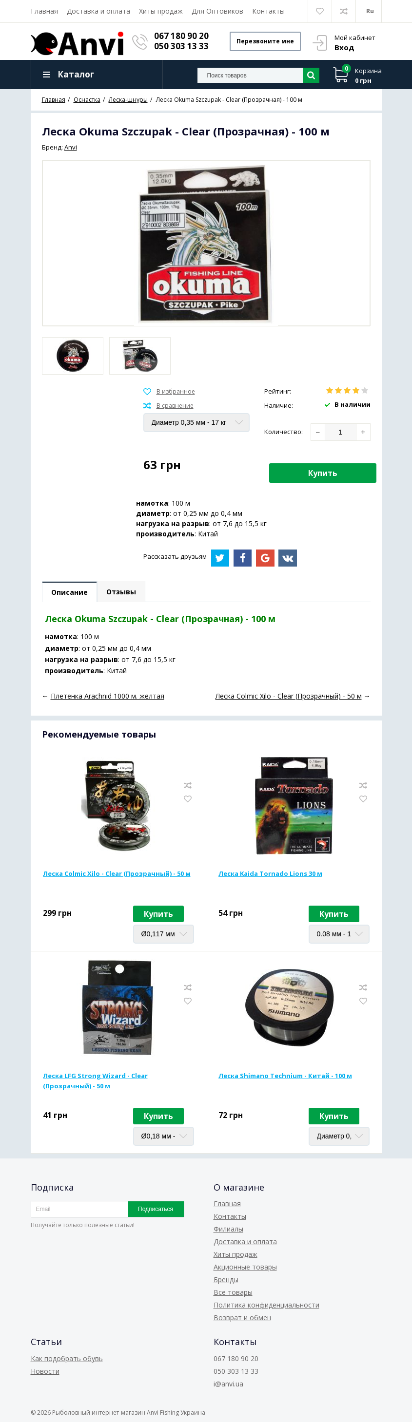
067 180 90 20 (181, 35)
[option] (72, 356)
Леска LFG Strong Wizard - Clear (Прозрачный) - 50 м (95, 1080)
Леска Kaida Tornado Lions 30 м (270, 873)
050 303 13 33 (181, 46)
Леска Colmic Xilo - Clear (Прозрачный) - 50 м (117, 873)
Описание (69, 592)
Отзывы (121, 591)
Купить (322, 473)
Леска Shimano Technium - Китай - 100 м (285, 1075)
